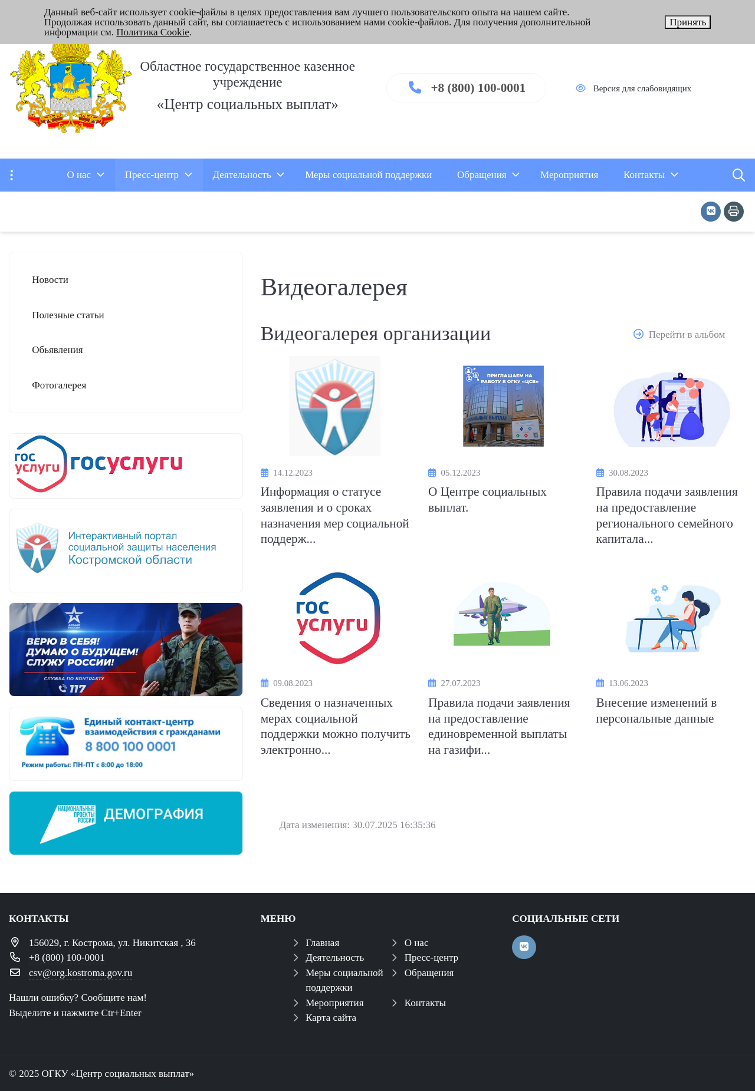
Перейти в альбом (687, 334)
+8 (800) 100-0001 (478, 88)
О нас (417, 942)
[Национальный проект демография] (125, 823)
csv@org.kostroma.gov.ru (80, 972)
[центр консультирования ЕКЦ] (125, 744)
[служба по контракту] (125, 649)
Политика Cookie (152, 32)
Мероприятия (334, 1002)
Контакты (425, 1002)
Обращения (429, 972)
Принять (687, 22)
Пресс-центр (431, 957)
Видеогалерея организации (376, 333)
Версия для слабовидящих (642, 88)
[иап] (125, 550)
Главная (322, 942)
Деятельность (335, 957)
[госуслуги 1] (125, 466)
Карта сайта (331, 1017)
